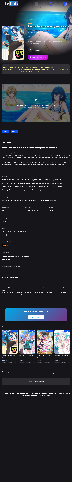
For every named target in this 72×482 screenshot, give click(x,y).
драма (16, 362)
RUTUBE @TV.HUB (36, 317)
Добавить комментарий (60, 373)
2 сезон (14, 132)
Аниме (4, 221)
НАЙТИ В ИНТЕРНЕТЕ (38, 57)
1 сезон (5, 132)
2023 (4, 362)
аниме (10, 362)
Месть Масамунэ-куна (18, 393)
